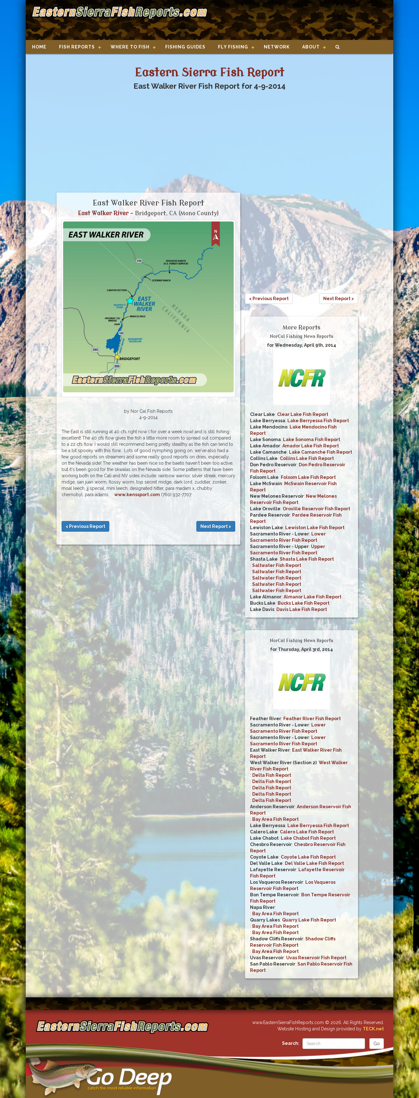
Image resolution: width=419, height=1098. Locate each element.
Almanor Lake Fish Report (312, 596)
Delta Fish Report (271, 775)
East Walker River (103, 213)
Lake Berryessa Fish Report (318, 420)
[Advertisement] (298, 20)
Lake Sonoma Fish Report (311, 439)
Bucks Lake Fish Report (303, 603)
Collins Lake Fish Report (307, 458)
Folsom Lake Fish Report (308, 477)
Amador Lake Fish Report (310, 445)
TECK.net (373, 1028)
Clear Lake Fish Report (302, 414)
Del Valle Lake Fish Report (314, 863)
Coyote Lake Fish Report (308, 857)
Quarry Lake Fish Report (309, 919)
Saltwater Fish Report (276, 565)
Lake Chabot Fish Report (308, 838)
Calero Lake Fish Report (307, 831)
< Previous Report (85, 526)
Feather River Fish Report (312, 718)
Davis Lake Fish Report (301, 609)
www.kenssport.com (137, 494)
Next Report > (215, 526)
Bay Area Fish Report (275, 819)
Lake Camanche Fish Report (320, 452)
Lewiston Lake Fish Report (315, 527)
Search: (290, 1043)
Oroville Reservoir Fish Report (316, 508)
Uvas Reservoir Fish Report (316, 957)
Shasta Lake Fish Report (307, 559)
